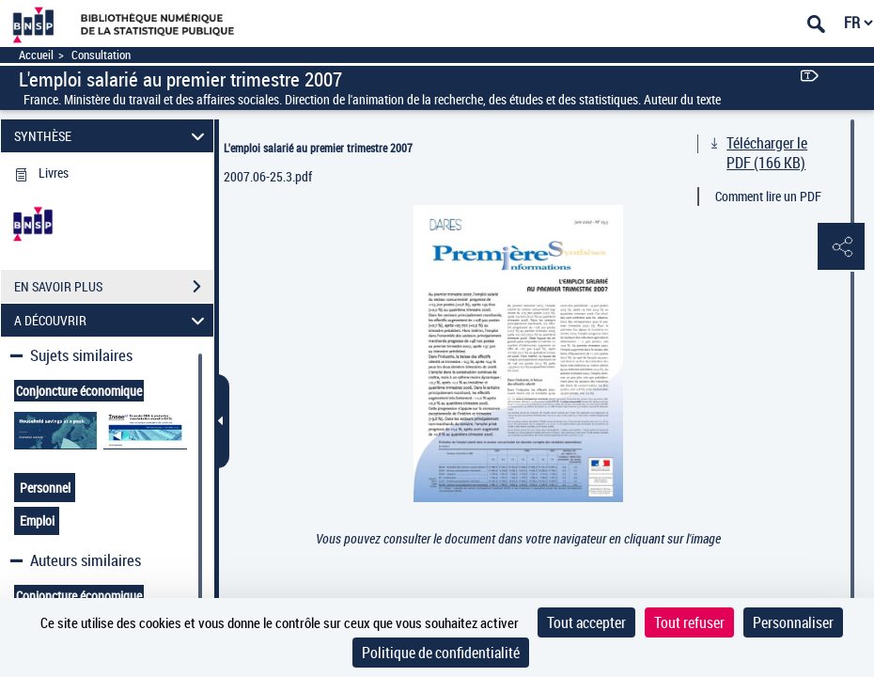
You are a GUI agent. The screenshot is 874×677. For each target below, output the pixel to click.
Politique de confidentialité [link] (441, 652)
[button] (841, 247)
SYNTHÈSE (112, 135)
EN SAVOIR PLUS (113, 287)
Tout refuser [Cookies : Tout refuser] (689, 622)
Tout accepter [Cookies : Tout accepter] (586, 622)
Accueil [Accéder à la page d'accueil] (36, 55)
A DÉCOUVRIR (112, 320)
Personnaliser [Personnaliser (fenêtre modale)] (793, 622)
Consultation (101, 55)
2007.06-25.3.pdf (268, 176)
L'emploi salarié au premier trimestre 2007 (318, 147)
